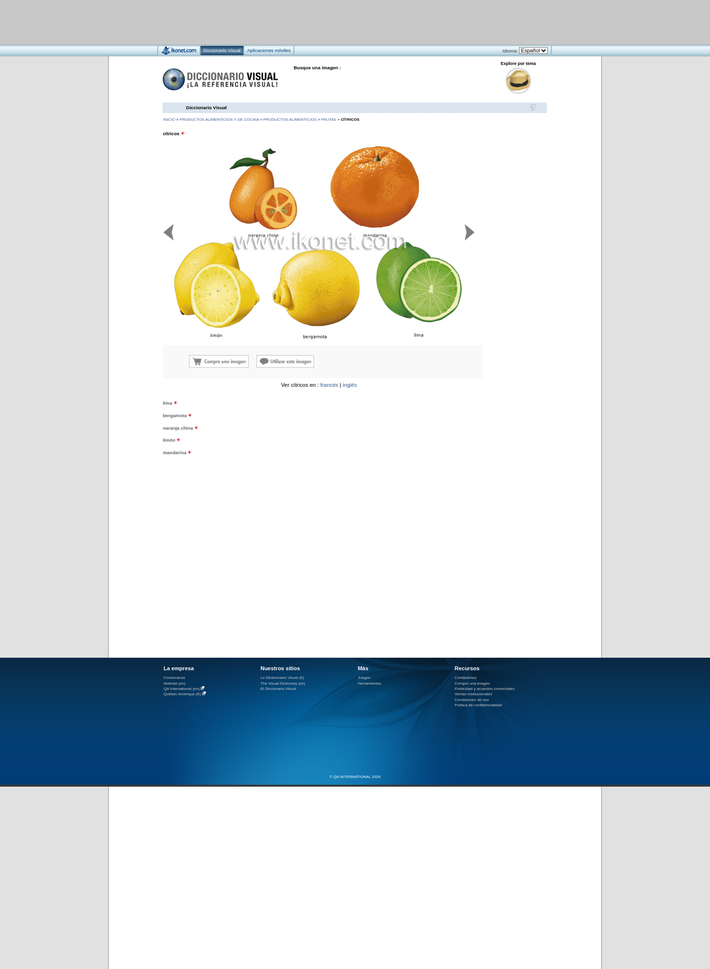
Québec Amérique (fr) (182, 694)
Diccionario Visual (206, 107)
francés (329, 385)
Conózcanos (174, 678)
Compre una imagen (472, 683)
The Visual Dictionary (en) (282, 683)
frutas (328, 119)
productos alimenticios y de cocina (219, 119)
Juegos (364, 678)
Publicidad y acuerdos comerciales (485, 689)
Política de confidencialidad (478, 705)
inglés (349, 385)
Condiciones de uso (472, 700)
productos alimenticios (290, 119)
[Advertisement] (326, 21)
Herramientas (369, 683)
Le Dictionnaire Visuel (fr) (282, 678)
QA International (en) (182, 689)
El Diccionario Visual (278, 689)
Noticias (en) (175, 683)
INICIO (169, 119)
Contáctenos (466, 678)
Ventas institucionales (473, 694)
